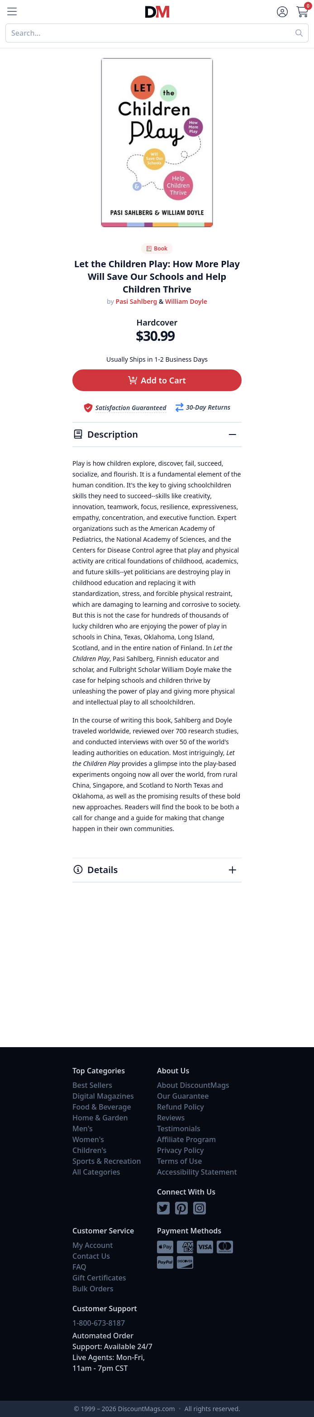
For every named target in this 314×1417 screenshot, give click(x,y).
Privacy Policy (180, 1150)
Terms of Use (179, 1161)
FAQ (79, 1267)
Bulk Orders (93, 1289)
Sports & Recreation (106, 1161)
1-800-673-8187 (98, 1323)
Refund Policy (180, 1107)
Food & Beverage (101, 1107)
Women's (88, 1139)
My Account (92, 1245)
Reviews (171, 1118)
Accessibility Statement (197, 1172)
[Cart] (303, 12)
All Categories (96, 1172)
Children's (89, 1150)
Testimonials (178, 1129)
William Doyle (186, 301)
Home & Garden (100, 1118)
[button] (157, 380)
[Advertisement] (157, 975)
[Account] (281, 12)
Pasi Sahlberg (136, 301)
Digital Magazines (103, 1096)
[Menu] (11, 12)
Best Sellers (92, 1085)
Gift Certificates (99, 1278)
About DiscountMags (193, 1085)
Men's (82, 1129)
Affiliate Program (186, 1139)
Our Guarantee (183, 1096)
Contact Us (91, 1256)
